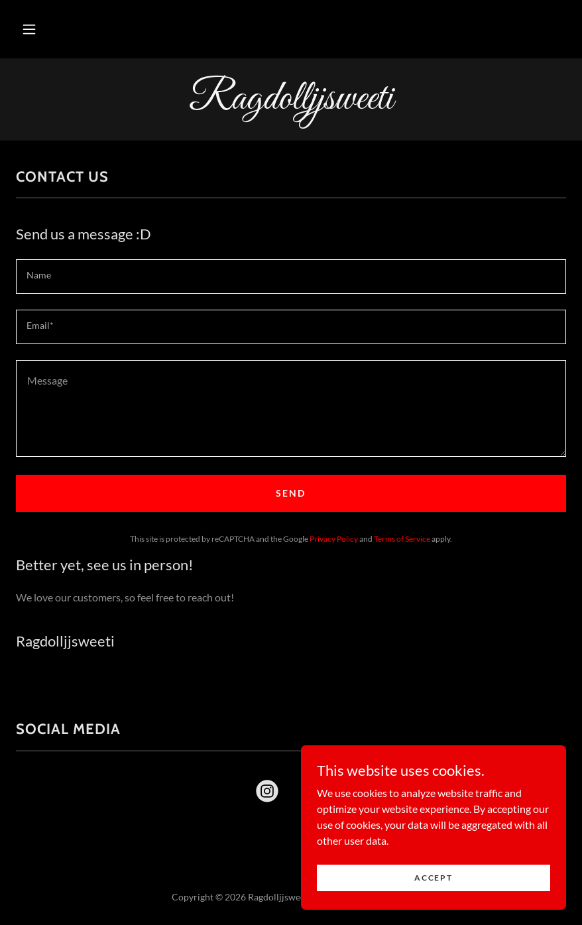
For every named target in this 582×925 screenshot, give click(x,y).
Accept (433, 905)
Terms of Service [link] (402, 539)
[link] (291, 104)
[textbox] (291, 276)
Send (291, 493)
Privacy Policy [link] (334, 539)
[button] (29, 29)
